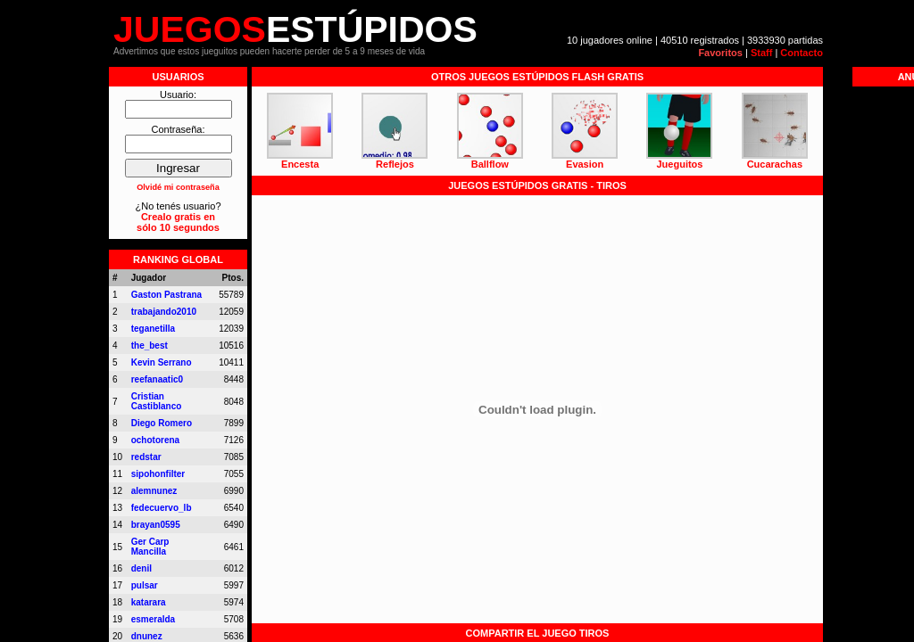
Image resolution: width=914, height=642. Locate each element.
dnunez (146, 636)
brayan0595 (155, 525)
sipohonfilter (158, 474)
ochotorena (155, 440)
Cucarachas (774, 164)
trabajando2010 (163, 312)
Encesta (300, 164)
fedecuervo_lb (161, 508)
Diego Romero (161, 423)
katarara (148, 602)
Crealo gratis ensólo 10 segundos (178, 222)
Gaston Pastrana (166, 295)
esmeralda (153, 619)
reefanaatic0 (157, 379)
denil (141, 568)
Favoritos (720, 52)
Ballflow (490, 164)
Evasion (584, 164)
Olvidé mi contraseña (178, 187)
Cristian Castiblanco (156, 401)
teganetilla (153, 328)
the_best (149, 345)
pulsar (144, 585)
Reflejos (395, 164)
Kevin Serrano (161, 362)
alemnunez (154, 491)
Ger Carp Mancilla (150, 546)
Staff (761, 52)
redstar (146, 457)
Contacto (801, 52)
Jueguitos (680, 164)
